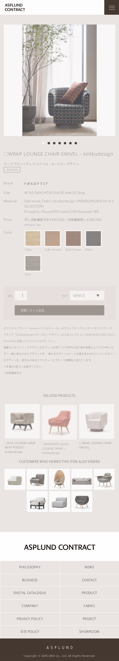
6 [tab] (70, 143)
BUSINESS (30, 580)
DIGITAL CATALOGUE (29, 592)
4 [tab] (59, 143)
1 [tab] (43, 143)
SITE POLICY (30, 631)
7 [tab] (76, 143)
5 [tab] (65, 143)
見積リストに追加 (32, 310)
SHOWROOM (89, 631)
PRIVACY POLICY (30, 618)
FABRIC (89, 605)
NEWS (89, 567)
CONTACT (89, 580)
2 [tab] (49, 143)
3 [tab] (54, 143)
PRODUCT (89, 592)
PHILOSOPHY (29, 567)
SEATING (12, 169)
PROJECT (89, 618)
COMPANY (30, 605)
